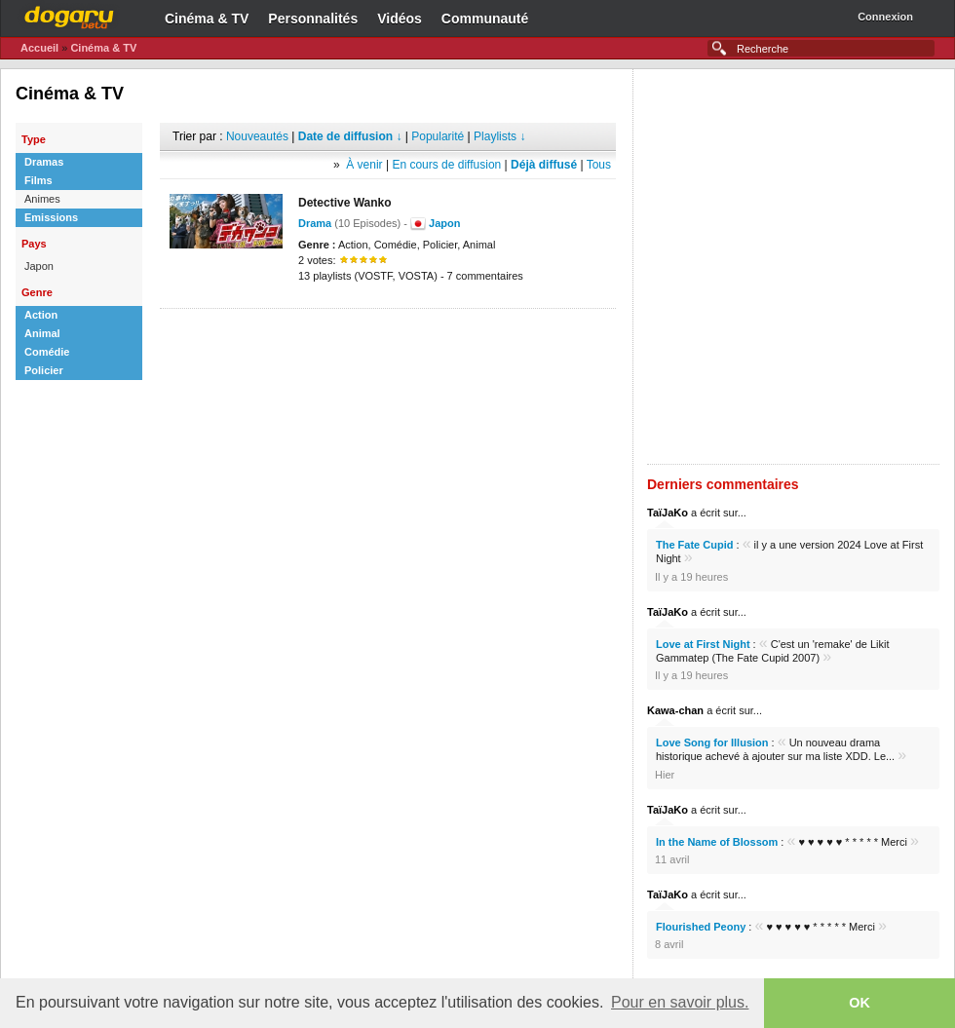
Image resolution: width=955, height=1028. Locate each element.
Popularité (437, 136)
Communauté (484, 18)
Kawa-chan (675, 710)
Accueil (39, 48)
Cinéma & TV (206, 18)
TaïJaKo (667, 512)
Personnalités (313, 18)
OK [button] (859, 1002)
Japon (444, 223)
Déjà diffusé (544, 164)
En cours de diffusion (446, 164)
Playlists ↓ (499, 136)
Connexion (885, 16)
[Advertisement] (233, 266)
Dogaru (69, 14)
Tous (599, 164)
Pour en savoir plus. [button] (679, 1002)
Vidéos (399, 18)
